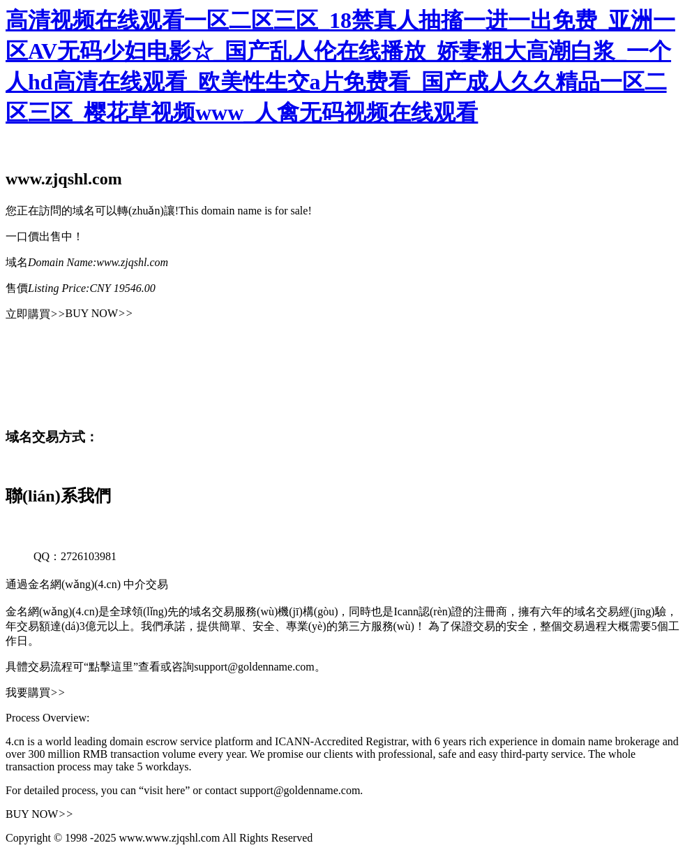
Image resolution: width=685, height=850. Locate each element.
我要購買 (36, 692)
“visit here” (164, 790)
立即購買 (36, 314)
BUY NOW (99, 313)
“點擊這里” (111, 667)
